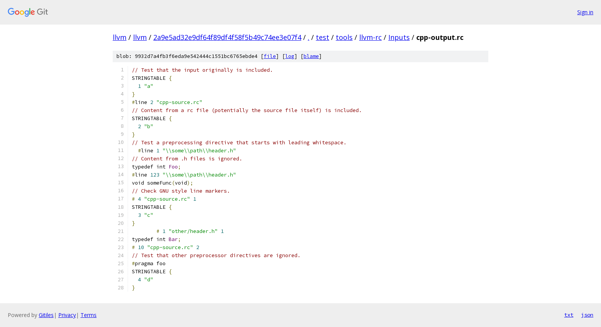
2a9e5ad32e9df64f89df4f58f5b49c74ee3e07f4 (227, 37)
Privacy (67, 315)
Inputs (399, 37)
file (270, 56)
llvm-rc (370, 37)
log (289, 56)
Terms (88, 315)
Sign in (585, 12)
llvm (119, 37)
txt (568, 314)
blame (311, 56)
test (322, 37)
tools (344, 37)
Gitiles (46, 315)
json (587, 314)
